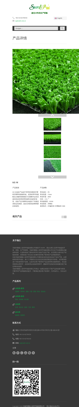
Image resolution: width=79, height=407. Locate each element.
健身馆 (17, 315)
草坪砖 (22, 291)
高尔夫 (21, 307)
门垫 (31, 291)
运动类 (17, 304)
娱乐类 (17, 312)
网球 (33, 307)
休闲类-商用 (19, 296)
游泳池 (43, 291)
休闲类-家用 (19, 288)
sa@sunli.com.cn (20, 21)
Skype (29, 352)
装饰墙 (21, 299)
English (59, 18)
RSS (33, 352)
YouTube (25, 352)
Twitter (14, 352)
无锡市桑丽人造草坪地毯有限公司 (33, 406)
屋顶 (35, 291)
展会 (16, 299)
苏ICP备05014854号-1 (52, 406)
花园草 (17, 291)
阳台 (38, 291)
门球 (29, 307)
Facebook (17, 352)
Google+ (21, 352)
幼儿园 (26, 299)
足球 (16, 307)
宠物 (27, 291)
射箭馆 (22, 315)
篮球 (26, 307)
